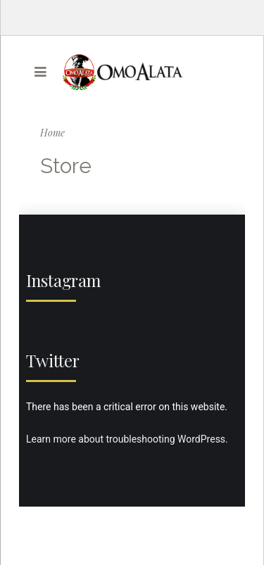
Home (52, 132)
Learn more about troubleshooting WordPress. (127, 439)
